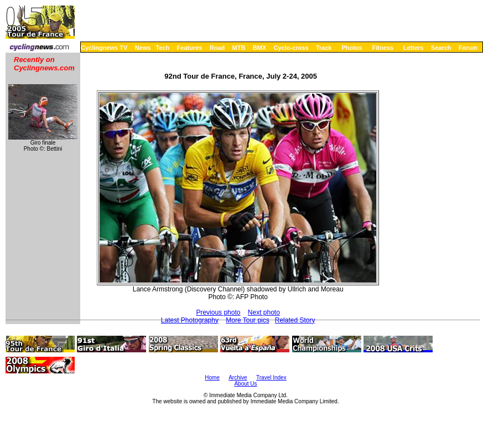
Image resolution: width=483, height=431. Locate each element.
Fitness (382, 47)
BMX (259, 47)
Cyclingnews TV (104, 47)
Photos (351, 47)
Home (212, 377)
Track (324, 47)
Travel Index (271, 377)
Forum (468, 47)
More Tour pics (247, 320)
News (143, 47)
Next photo (264, 312)
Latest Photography (190, 320)
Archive (237, 377)
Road (217, 47)
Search (441, 47)
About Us (245, 384)
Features (189, 47)
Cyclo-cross (291, 47)
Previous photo (218, 312)
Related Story (295, 320)
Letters (413, 47)
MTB (239, 47)
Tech (162, 47)
